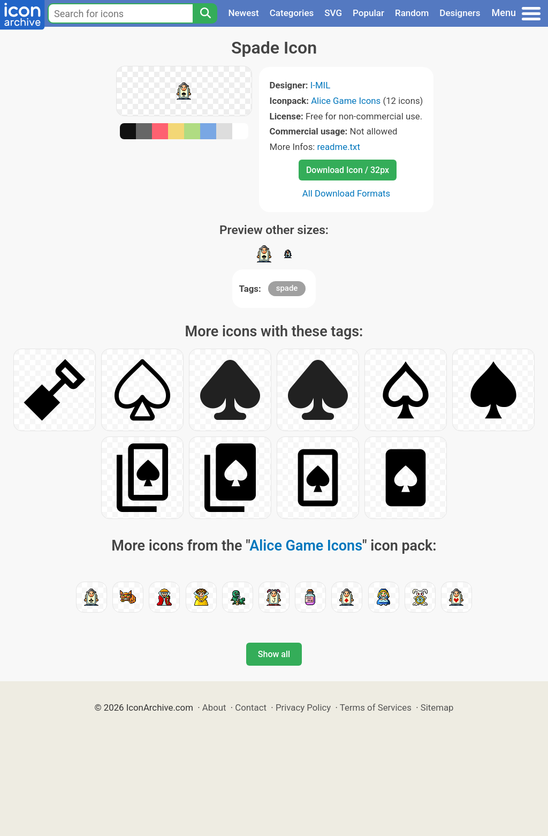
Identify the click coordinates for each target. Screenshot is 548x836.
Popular (368, 12)
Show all (274, 654)
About (214, 707)
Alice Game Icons (345, 100)
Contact (251, 707)
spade (287, 288)
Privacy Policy (303, 707)
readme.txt (338, 146)
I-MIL (320, 85)
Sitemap (437, 707)
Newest (243, 12)
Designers (459, 12)
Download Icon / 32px (347, 170)
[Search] (205, 13)
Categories (292, 12)
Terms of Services (376, 707)
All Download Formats (346, 193)
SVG (333, 12)
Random (412, 12)
